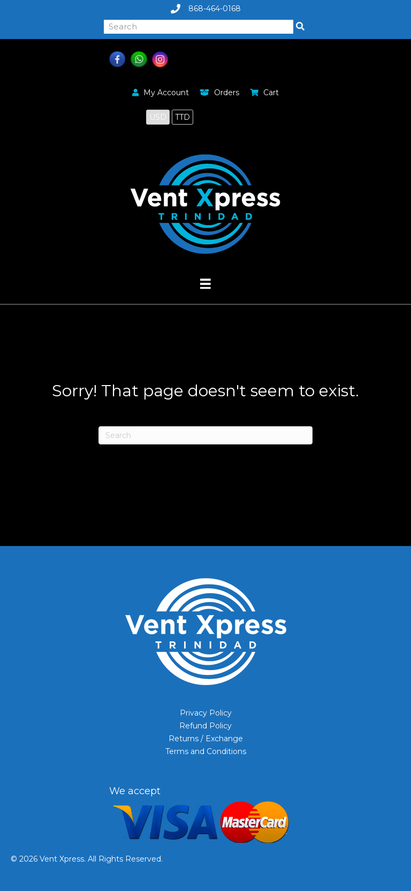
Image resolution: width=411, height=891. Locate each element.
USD (157, 117)
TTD (182, 117)
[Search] (205, 435)
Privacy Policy (206, 713)
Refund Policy (205, 726)
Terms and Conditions (205, 751)
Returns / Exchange (206, 738)
